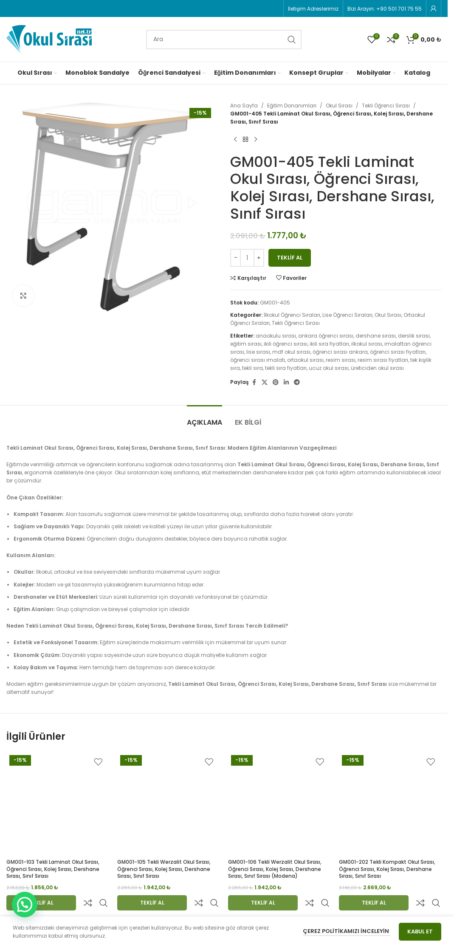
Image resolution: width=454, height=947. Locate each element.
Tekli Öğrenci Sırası (386, 105)
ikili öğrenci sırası (285, 343)
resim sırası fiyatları (383, 360)
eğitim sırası (246, 343)
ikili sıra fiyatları (329, 343)
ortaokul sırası (305, 360)
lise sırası (258, 351)
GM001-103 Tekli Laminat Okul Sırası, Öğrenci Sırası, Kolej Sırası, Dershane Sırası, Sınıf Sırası (52, 869)
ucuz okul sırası (329, 368)
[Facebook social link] (254, 382)
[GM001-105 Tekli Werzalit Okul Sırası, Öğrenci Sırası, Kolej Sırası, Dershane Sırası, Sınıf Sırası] (168, 803)
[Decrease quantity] (235, 258)
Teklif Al (289, 258)
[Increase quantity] (259, 258)
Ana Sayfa (244, 105)
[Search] (224, 39)
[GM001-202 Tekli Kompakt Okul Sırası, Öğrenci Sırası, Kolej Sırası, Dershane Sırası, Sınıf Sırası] (390, 803)
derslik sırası (414, 335)
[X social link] (264, 382)
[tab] (204, 418)
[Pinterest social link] (275, 382)
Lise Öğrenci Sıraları (347, 314)
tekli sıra (252, 368)
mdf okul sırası (291, 351)
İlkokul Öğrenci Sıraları (292, 314)
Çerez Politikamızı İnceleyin (346, 931)
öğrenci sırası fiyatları (398, 351)
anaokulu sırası (276, 335)
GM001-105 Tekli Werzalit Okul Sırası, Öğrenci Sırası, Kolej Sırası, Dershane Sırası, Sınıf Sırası (164, 869)
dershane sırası (375, 335)
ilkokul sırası (366, 343)
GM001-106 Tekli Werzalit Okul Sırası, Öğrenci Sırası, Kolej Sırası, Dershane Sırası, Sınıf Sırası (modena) (274, 869)
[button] (24, 904)
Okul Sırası (339, 105)
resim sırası (340, 360)
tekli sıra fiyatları (286, 368)
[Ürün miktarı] (247, 258)
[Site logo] (49, 38)
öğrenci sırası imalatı (257, 360)
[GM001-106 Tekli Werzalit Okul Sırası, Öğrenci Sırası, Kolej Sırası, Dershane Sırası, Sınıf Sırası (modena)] (279, 803)
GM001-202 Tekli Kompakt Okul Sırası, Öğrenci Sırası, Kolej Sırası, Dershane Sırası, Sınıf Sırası (387, 869)
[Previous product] (235, 140)
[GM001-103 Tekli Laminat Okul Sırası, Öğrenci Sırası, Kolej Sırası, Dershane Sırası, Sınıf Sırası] (57, 803)
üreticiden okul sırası (377, 368)
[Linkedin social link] (286, 382)
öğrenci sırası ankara (340, 351)
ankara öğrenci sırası (325, 335)
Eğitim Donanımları (291, 105)
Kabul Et (420, 931)
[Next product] (256, 140)
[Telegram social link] (296, 382)
